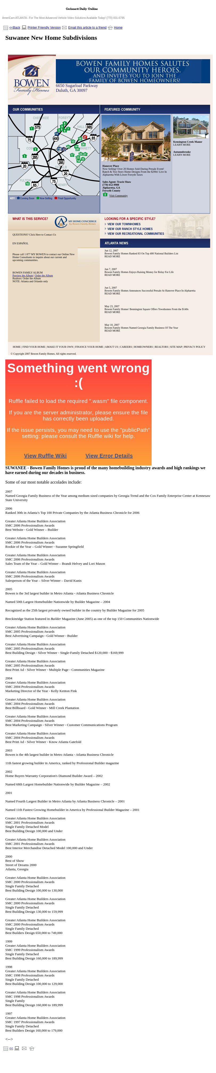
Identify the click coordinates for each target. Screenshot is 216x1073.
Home (118, 27)
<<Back (14, 27)
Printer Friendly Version (44, 27)
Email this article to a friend (87, 27)
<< (11, 1048)
